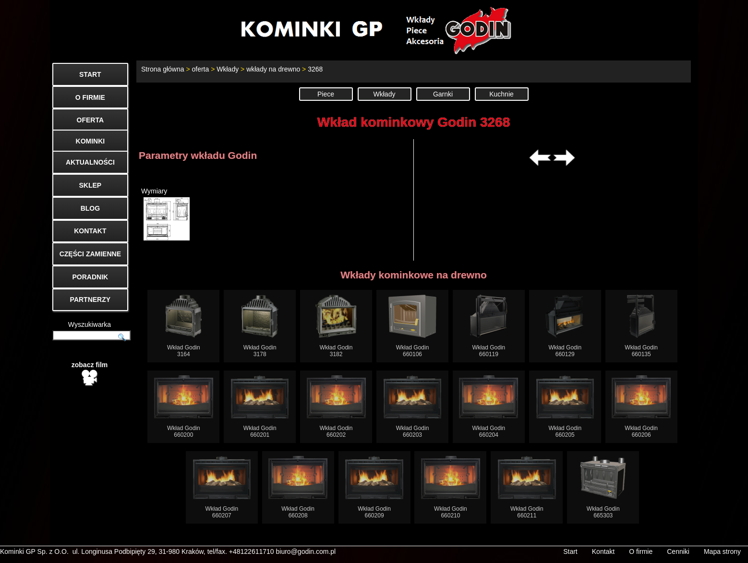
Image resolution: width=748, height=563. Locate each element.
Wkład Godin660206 (641, 406)
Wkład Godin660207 (222, 487)
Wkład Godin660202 (336, 406)
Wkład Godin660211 (527, 487)
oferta (200, 69)
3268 (315, 69)
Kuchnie (501, 94)
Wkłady (228, 69)
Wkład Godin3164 (183, 326)
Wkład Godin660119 (489, 326)
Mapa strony (722, 551)
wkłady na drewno (273, 69)
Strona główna (162, 69)
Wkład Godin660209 (374, 487)
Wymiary (165, 213)
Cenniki (678, 551)
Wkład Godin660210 (450, 487)
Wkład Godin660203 (413, 406)
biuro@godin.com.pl (306, 551)
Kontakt (603, 551)
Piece (325, 94)
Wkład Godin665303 (603, 487)
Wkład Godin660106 (412, 326)
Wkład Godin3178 (260, 326)
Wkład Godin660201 (260, 406)
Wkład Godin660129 (565, 326)
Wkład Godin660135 (641, 326)
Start (570, 551)
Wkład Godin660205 (565, 406)
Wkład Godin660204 (488, 406)
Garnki (443, 94)
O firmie (640, 551)
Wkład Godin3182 (336, 326)
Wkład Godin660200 (183, 406)
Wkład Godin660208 (297, 487)
